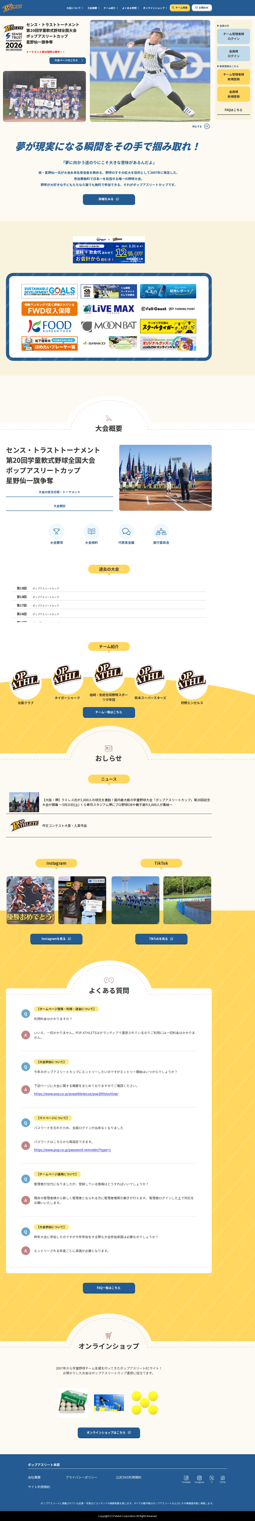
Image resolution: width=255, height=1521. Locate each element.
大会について (74, 8)
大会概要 (92, 8)
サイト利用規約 (39, 1486)
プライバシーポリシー (81, 1477)
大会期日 (60, 506)
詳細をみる (106, 199)
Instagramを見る (54, 939)
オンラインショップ (154, 8)
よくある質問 (129, 8)
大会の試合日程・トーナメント (59, 492)
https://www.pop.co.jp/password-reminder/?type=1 (72, 1149)
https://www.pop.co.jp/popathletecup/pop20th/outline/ (76, 1093)
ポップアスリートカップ (38, 588)
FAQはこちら (233, 110)
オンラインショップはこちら (106, 1432)
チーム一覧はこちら (108, 712)
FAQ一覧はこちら (109, 1288)
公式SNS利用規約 (128, 1477)
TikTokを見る (158, 939)
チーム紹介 (110, 8)
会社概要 (34, 1477)
